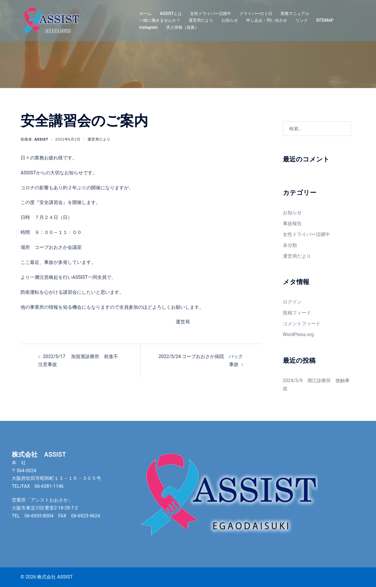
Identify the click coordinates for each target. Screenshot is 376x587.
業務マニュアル (295, 13)
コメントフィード (301, 323)
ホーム (145, 13)
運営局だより (201, 20)
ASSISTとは (171, 13)
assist (41, 139)
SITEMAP (324, 20)
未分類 (290, 245)
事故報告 (292, 223)
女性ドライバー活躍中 (210, 13)
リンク (302, 20)
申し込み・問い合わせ (266, 20)
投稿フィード (297, 313)
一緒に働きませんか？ (159, 20)
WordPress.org (298, 334)
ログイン (292, 302)
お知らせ (229, 20)
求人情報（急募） (182, 27)
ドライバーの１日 (255, 13)
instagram (148, 27)
